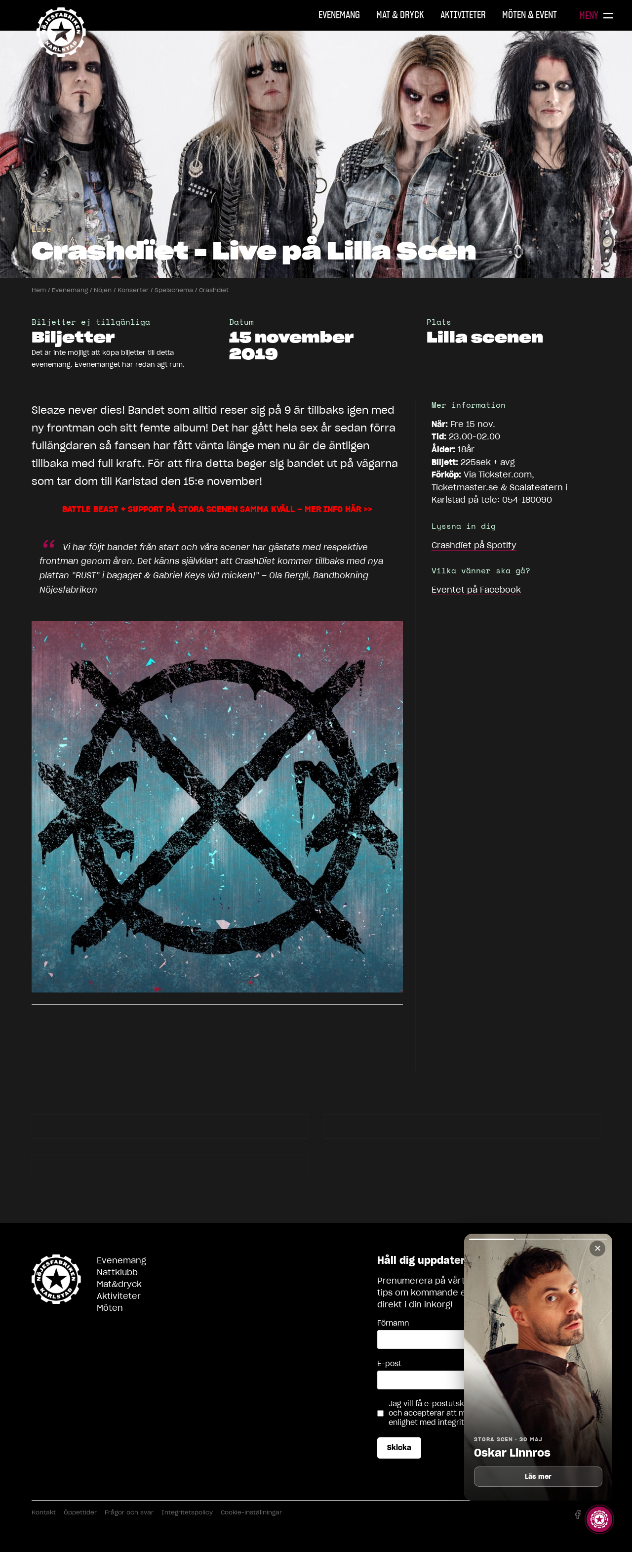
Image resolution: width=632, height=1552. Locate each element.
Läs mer (538, 1476)
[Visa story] (599, 1519)
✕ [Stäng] (597, 1248)
